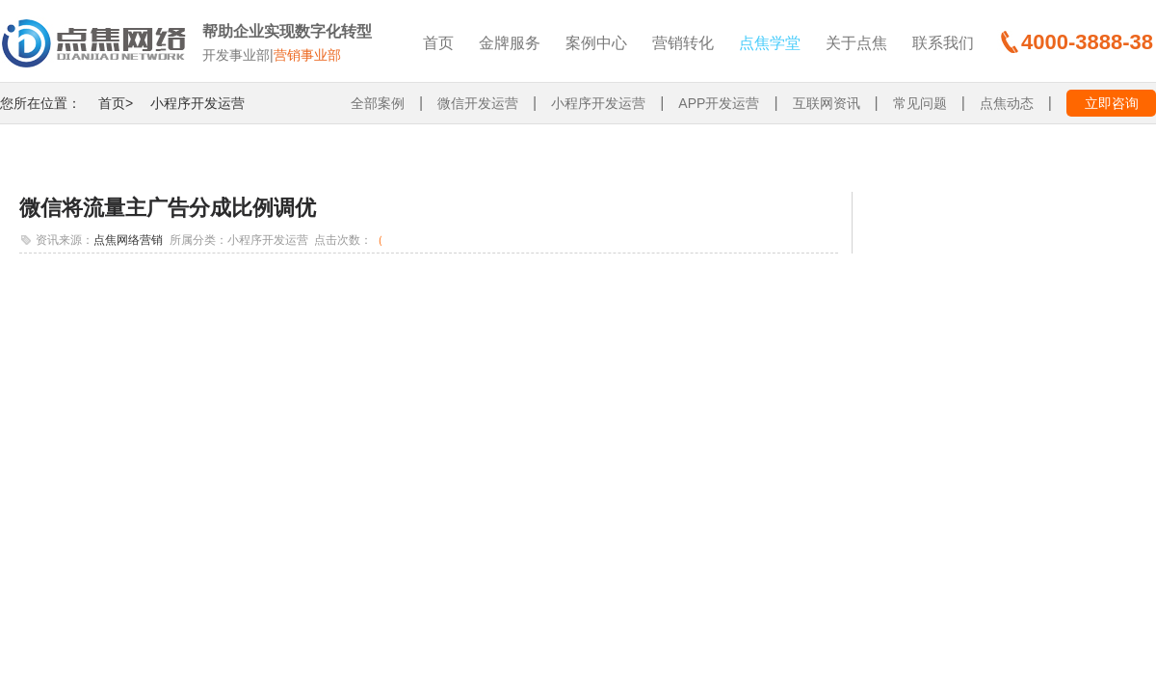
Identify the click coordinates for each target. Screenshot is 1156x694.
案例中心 (596, 43)
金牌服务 (509, 43)
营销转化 (683, 43)
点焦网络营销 (128, 240)
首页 (438, 43)
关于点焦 (856, 43)
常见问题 (920, 103)
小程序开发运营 (197, 103)
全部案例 (378, 103)
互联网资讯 (826, 103)
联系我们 (943, 43)
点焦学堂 (770, 43)
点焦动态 (1007, 103)
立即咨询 (1112, 103)
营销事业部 (307, 55)
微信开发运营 (477, 103)
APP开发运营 (718, 103)
